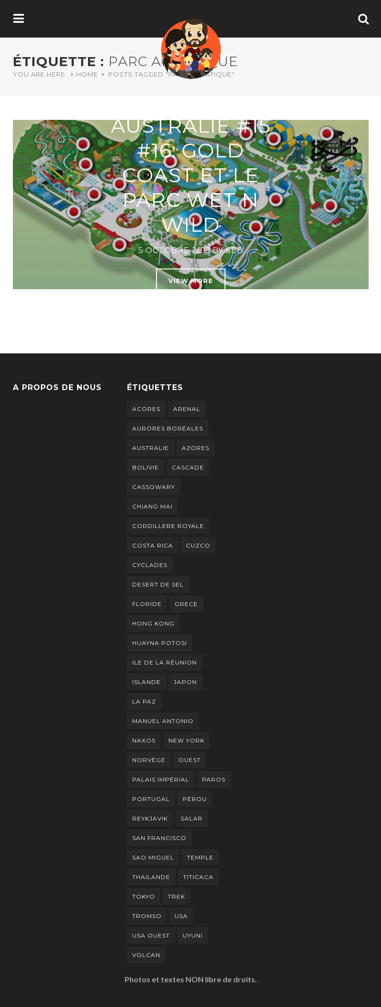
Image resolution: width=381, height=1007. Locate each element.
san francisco (159, 837)
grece (186, 603)
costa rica (152, 545)
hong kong (153, 623)
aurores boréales (167, 428)
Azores (195, 447)
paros (213, 779)
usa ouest (151, 935)
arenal (186, 408)
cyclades (149, 564)
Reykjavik (150, 818)
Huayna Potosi (159, 642)
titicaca (198, 876)
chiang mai (152, 506)
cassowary (153, 486)
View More (190, 280)
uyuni (193, 935)
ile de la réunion (164, 662)
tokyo (143, 896)
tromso (147, 915)
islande (146, 681)
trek (176, 896)
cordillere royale (168, 525)
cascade (188, 467)
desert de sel (158, 584)
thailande (151, 876)
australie (150, 447)
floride (147, 603)
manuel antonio (163, 720)
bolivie (145, 467)
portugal (151, 798)
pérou (195, 798)
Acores (146, 408)
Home (87, 74)
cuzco (198, 545)
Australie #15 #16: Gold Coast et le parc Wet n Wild (191, 175)
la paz (144, 701)
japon (185, 681)
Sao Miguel (153, 857)
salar (192, 818)
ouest (189, 759)
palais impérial (160, 779)
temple (200, 857)
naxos (144, 740)
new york (186, 740)
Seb (234, 250)
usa (181, 915)
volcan (146, 954)
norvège (149, 759)
